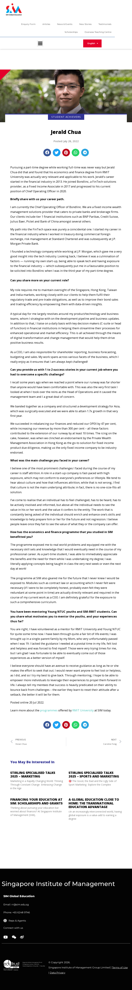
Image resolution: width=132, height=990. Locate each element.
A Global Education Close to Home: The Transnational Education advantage (94, 803)
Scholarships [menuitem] (71, 32)
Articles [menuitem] (46, 24)
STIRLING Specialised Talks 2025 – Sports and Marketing (94, 775)
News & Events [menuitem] (64, 24)
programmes (49, 710)
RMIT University (83, 710)
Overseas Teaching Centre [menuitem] (98, 32)
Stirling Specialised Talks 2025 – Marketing (32, 775)
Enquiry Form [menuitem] (28, 24)
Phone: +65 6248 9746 (16, 912)
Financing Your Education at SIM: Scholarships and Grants (36, 801)
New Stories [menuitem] (85, 24)
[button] (47, 152)
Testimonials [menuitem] (104, 24)
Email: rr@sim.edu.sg (16, 904)
